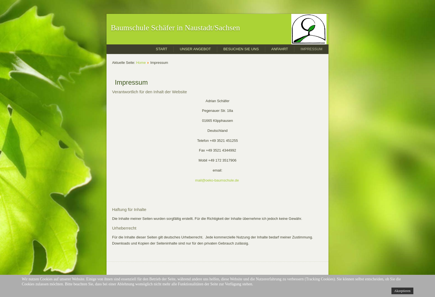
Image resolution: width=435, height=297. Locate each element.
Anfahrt (279, 49)
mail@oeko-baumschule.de (217, 180)
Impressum (311, 49)
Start (161, 49)
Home (141, 63)
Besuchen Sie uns (241, 49)
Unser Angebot (195, 49)
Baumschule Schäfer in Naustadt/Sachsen (175, 27)
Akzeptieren (402, 291)
